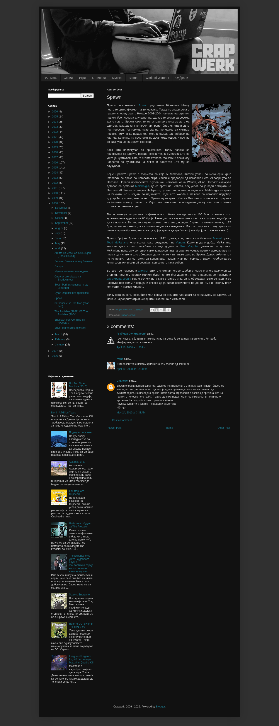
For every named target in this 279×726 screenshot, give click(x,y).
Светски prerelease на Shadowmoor (67, 278)
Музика (117, 78)
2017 (55, 157)
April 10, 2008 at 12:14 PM (132, 369)
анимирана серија (119, 278)
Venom (180, 242)
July (58, 233)
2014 (55, 172)
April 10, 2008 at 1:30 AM (131, 347)
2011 (55, 188)
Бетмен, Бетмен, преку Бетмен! (73, 261)
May (58, 243)
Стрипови (99, 78)
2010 (55, 193)
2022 (55, 131)
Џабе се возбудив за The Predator (80, 525)
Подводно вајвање (80, 432)
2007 (55, 350)
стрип (132, 315)
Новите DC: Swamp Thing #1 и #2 (81, 625)
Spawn (143, 105)
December (61, 207)
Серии (68, 78)
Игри (82, 78)
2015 (55, 167)
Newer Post (114, 427)
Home (169, 427)
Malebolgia (142, 186)
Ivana (120, 358)
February (60, 339)
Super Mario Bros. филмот (70, 327)
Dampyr (59, 266)
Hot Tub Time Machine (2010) (78, 385)
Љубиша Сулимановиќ (131, 333)
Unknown (122, 380)
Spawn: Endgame (79, 594)
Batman (134, 78)
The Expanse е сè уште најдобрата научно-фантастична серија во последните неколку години (81, 563)
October (60, 217)
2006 (55, 355)
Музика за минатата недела (71, 271)
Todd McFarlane (117, 242)
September (62, 222)
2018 (55, 152)
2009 (55, 198)
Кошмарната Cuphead (76, 493)
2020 (55, 142)
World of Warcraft (157, 78)
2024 (55, 121)
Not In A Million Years (63, 412)
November (61, 212)
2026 (55, 111)
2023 (55, 126)
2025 (55, 116)
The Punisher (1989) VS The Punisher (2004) (71, 313)
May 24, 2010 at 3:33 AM (131, 412)
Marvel (217, 238)
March (59, 334)
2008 (55, 203)
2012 (55, 182)
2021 (55, 137)
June (58, 238)
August (59, 228)
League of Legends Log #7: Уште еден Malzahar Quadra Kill (81, 659)
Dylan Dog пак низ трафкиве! (71, 292)
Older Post (224, 427)
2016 (55, 162)
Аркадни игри (77, 461)
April (58, 248)
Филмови (50, 78)
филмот (143, 270)
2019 (55, 147)
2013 (55, 177)
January (60, 344)
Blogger (160, 706)
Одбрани (181, 78)
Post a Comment (122, 420)
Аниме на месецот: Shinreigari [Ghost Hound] (72, 255)
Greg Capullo (189, 246)
